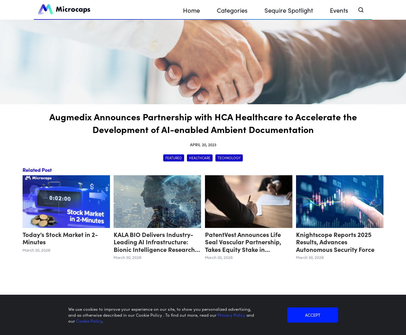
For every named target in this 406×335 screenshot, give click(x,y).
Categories (232, 10)
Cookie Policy (89, 321)
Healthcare (199, 157)
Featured (174, 157)
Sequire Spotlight (288, 10)
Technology (229, 157)
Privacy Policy (232, 315)
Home (191, 10)
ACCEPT (312, 315)
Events (339, 10)
